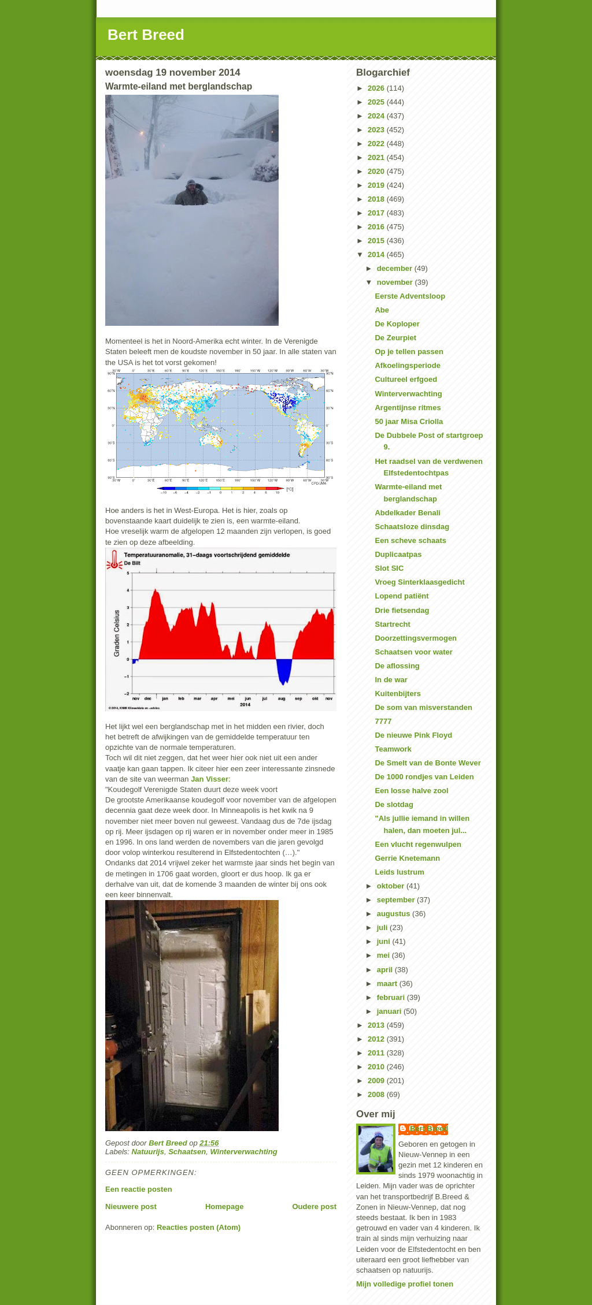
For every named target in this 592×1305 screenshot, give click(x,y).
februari (392, 997)
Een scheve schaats (410, 540)
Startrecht (392, 624)
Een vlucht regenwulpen (418, 844)
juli (383, 927)
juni (385, 941)
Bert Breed (146, 34)
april (386, 969)
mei (384, 955)
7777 (383, 721)
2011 (377, 1053)
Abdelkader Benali (407, 512)
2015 (377, 240)
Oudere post (314, 1206)
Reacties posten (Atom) (198, 1227)
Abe (382, 310)
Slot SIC (389, 568)
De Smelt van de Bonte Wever (427, 763)
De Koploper (397, 323)
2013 (377, 1025)
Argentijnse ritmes (408, 407)
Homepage (224, 1206)
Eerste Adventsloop (410, 296)
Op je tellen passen (409, 351)
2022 (377, 143)
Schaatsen (187, 1151)
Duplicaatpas (398, 554)
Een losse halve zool (411, 790)
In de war (391, 679)
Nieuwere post (131, 1206)
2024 (377, 115)
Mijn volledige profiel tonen (404, 1284)
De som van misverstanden (423, 707)
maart (388, 983)
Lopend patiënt (401, 596)
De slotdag (394, 804)
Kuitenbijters (397, 693)
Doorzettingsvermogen (416, 638)
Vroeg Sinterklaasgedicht (419, 582)
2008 (377, 1094)
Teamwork (393, 749)
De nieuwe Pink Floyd (413, 735)
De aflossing (397, 665)
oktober (391, 886)
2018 (377, 199)
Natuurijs (148, 1151)
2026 (377, 88)
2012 (377, 1039)
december (396, 268)
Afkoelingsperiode (407, 365)
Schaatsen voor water (413, 652)
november (396, 282)
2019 (377, 185)
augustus (394, 913)
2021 (377, 157)
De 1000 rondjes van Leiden (424, 776)
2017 (377, 213)
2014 (377, 254)
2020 (377, 171)
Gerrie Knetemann (407, 858)
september (397, 899)
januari (390, 1011)
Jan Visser (209, 779)
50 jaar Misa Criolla (409, 421)
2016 (377, 226)
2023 (377, 129)
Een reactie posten (138, 1189)
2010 (377, 1066)
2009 (377, 1080)
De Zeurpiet (395, 337)
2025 (377, 102)
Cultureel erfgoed (406, 379)
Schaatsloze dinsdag (412, 526)
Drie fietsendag (402, 610)
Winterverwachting (243, 1151)
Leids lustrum (399, 872)
